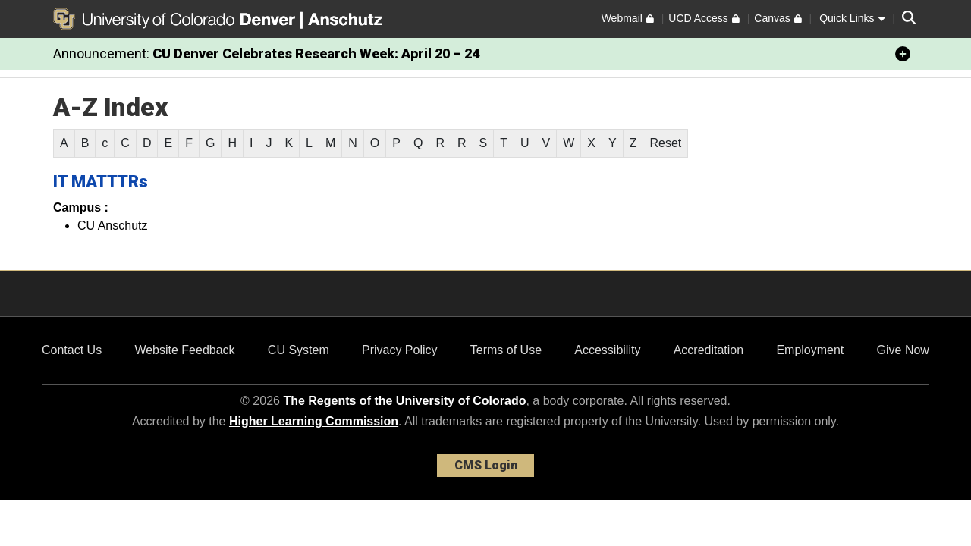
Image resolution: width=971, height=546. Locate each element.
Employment (810, 350)
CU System (298, 350)
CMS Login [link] (485, 465)
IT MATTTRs (100, 181)
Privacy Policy (400, 350)
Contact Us (72, 350)
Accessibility (607, 350)
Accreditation (709, 350)
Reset (665, 142)
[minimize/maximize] (903, 53)
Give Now (903, 350)
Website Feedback (184, 350)
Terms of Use (506, 350)
